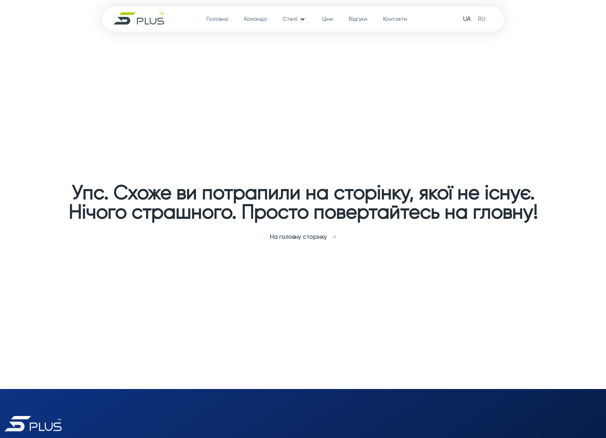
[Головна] (217, 19)
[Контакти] (395, 19)
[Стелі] (294, 19)
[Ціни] (327, 19)
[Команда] (255, 19)
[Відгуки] (358, 19)
